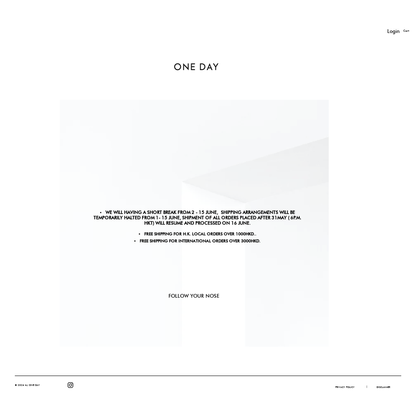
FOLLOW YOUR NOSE (193, 296)
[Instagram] (70, 385)
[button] (367, 386)
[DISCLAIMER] (383, 387)
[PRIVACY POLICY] (345, 387)
